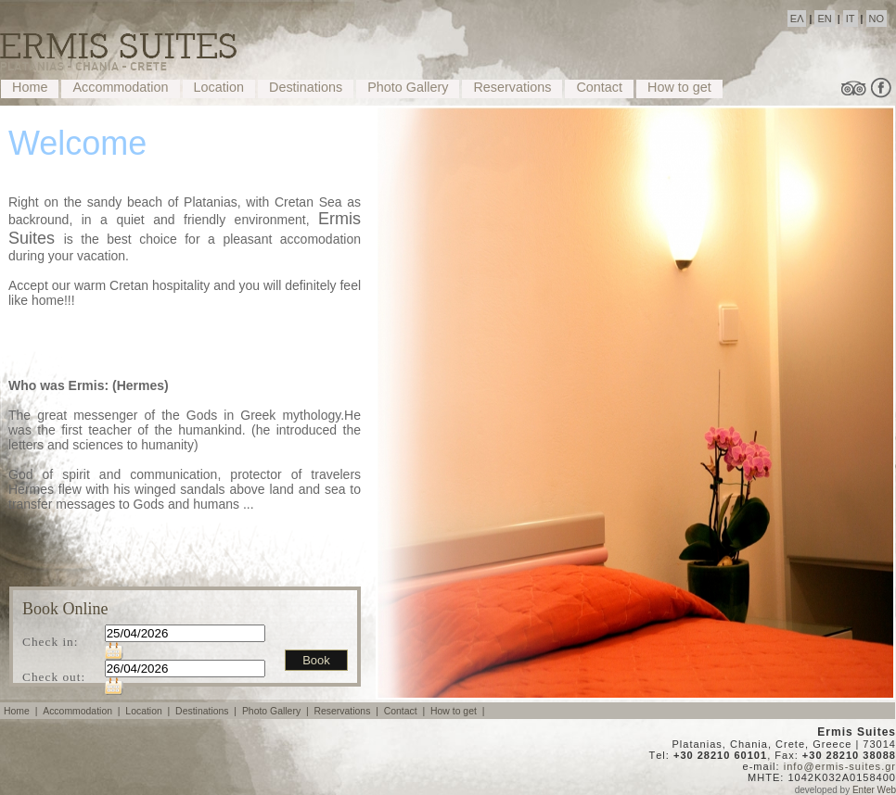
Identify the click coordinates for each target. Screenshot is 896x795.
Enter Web (874, 790)
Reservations (512, 87)
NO (877, 18)
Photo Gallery (407, 87)
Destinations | (207, 711)
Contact (599, 87)
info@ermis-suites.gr (840, 766)
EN (824, 18)
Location (219, 87)
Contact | (406, 711)
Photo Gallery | (277, 711)
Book (316, 660)
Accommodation (120, 87)
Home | (22, 711)
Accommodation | (82, 711)
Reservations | (347, 711)
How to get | (458, 711)
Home (29, 87)
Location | (149, 711)
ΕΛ (797, 18)
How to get (679, 87)
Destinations (305, 87)
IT (850, 18)
